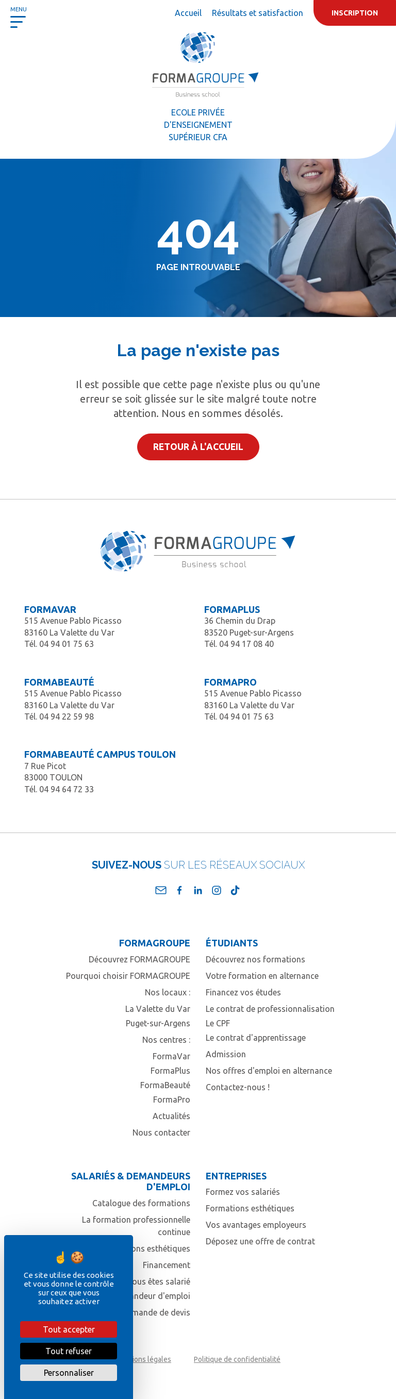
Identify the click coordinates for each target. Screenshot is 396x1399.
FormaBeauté (165, 1085)
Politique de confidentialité (237, 1359)
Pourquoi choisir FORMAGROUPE (128, 975)
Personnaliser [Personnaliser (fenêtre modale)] (69, 1372)
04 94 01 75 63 (66, 643)
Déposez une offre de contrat (260, 1241)
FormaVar (171, 1056)
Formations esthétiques (146, 1248)
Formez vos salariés (243, 1191)
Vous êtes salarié (158, 1281)
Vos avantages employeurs (256, 1224)
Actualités (171, 1116)
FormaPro (171, 1099)
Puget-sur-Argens (158, 1023)
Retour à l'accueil (198, 447)
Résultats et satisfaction (257, 13)
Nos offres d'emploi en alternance (269, 1070)
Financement (166, 1265)
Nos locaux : (167, 992)
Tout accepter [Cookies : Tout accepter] (69, 1329)
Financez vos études (243, 992)
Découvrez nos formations (255, 959)
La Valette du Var (157, 1008)
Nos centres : (166, 1039)
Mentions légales (143, 1359)
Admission (226, 1054)
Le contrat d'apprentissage (256, 1037)
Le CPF (218, 1023)
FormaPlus (170, 1070)
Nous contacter (161, 1132)
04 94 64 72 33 (66, 789)
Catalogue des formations (141, 1203)
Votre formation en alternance (262, 975)
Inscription (355, 13)
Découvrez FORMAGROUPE (139, 959)
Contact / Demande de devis (137, 1312)
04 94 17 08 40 (246, 643)
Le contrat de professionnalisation (270, 1008)
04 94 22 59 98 (66, 716)
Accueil (188, 13)
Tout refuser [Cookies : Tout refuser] (68, 1351)
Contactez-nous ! (238, 1087)
